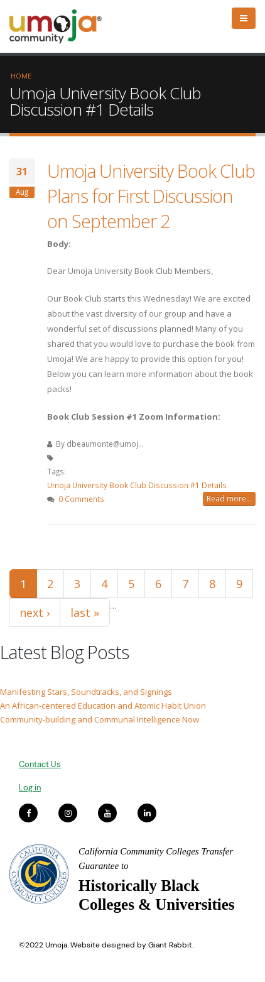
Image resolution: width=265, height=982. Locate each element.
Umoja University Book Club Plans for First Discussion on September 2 (151, 195)
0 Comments (81, 499)
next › (34, 612)
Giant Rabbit (170, 945)
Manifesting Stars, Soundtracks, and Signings (86, 691)
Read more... (229, 498)
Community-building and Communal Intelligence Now (99, 719)
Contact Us (40, 764)
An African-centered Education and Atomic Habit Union (103, 705)
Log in (30, 787)
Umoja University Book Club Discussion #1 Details (137, 485)
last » (84, 612)
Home (21, 75)
